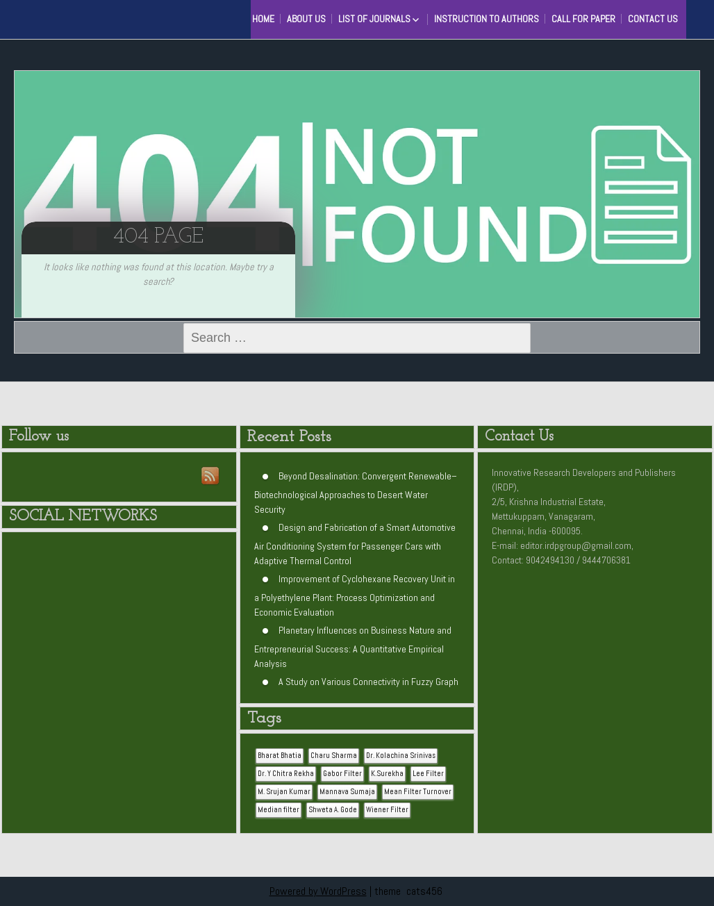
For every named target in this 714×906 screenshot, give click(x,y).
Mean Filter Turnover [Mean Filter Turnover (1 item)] (417, 791)
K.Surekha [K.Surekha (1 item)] (387, 773)
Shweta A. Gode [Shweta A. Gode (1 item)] (332, 809)
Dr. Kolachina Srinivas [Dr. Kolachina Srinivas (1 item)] (400, 755)
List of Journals (374, 19)
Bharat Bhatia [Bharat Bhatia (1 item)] (279, 755)
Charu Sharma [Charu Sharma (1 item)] (333, 755)
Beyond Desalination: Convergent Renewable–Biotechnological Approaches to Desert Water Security (355, 493)
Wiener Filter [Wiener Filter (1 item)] (387, 809)
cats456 (424, 891)
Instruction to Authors (486, 19)
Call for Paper (583, 19)
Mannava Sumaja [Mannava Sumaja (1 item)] (347, 791)
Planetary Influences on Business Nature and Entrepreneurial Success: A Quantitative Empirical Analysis (352, 647)
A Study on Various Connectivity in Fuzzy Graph (368, 681)
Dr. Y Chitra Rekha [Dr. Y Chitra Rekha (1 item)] (286, 773)
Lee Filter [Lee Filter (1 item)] (428, 773)
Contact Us (653, 19)
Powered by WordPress (318, 891)
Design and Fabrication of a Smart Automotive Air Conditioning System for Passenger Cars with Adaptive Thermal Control (355, 544)
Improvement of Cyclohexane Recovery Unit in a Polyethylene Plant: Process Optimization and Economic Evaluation (354, 595)
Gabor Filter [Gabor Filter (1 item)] (342, 773)
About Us (306, 19)
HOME (263, 19)
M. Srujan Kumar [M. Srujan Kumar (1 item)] (284, 791)
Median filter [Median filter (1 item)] (278, 809)
